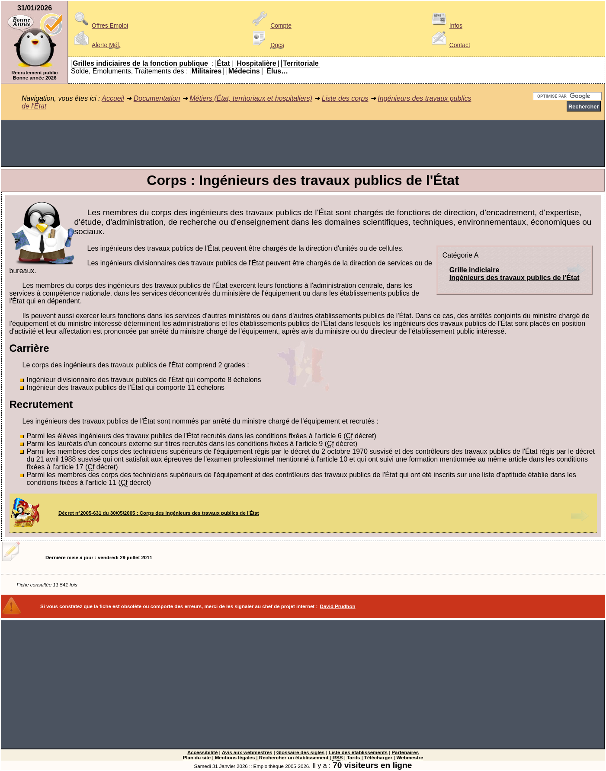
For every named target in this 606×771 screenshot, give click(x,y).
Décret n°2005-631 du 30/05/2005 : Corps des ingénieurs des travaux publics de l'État (158, 513)
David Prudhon (338, 606)
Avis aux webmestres (247, 752)
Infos (445, 25)
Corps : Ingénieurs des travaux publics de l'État (303, 180)
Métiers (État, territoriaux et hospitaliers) (250, 98)
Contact (449, 44)
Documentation (157, 98)
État (223, 63)
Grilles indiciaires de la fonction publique (140, 63)
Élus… (277, 71)
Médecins (244, 71)
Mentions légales (235, 757)
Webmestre (410, 757)
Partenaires (405, 752)
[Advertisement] (303, 143)
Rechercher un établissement (294, 757)
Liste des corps (345, 98)
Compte (271, 25)
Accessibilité (202, 752)
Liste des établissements (358, 752)
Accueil (113, 98)
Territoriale (300, 63)
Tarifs (353, 757)
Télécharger (378, 757)
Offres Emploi (99, 25)
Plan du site (197, 757)
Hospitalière (256, 63)
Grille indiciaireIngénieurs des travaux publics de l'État (514, 273)
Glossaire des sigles (300, 752)
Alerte (95, 44)
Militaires (206, 71)
